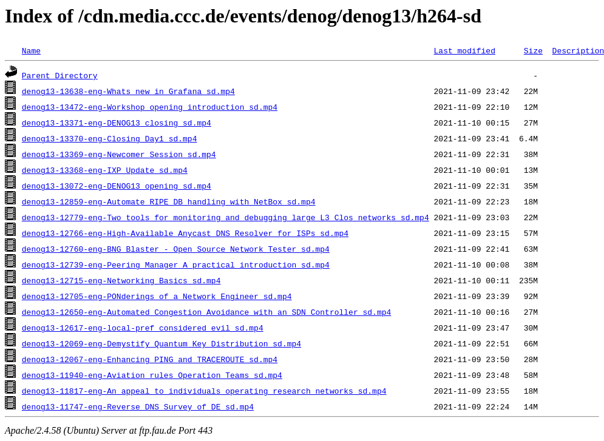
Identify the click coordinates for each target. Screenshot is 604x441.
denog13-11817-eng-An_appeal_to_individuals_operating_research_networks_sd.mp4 (204, 390)
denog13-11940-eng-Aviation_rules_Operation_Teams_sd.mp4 (152, 374)
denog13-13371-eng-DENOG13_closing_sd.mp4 (116, 122)
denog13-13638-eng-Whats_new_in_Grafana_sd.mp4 (128, 91)
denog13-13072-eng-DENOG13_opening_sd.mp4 (116, 185)
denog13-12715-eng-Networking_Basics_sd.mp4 (121, 280)
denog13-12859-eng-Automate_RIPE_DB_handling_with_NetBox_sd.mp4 (169, 201)
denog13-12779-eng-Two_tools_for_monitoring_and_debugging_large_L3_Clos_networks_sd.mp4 (225, 217)
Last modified (464, 50)
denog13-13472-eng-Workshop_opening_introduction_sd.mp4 (149, 106)
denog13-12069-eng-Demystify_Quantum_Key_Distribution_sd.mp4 (161, 343)
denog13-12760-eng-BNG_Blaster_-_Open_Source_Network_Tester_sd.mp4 (176, 248)
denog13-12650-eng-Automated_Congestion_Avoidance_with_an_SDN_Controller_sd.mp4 (206, 311)
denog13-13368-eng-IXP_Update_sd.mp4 (105, 169)
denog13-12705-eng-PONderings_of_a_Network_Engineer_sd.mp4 (157, 296)
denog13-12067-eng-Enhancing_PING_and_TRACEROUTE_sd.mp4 (149, 359)
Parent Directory (60, 75)
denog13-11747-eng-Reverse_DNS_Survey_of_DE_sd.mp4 (138, 406)
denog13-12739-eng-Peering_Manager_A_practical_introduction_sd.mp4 (176, 264)
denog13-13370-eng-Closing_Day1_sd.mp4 (109, 138)
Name (31, 50)
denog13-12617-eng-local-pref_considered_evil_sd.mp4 (142, 327)
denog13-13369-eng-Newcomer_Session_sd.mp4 (119, 154)
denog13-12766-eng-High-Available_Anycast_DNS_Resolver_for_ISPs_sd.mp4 (185, 232)
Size (533, 50)
